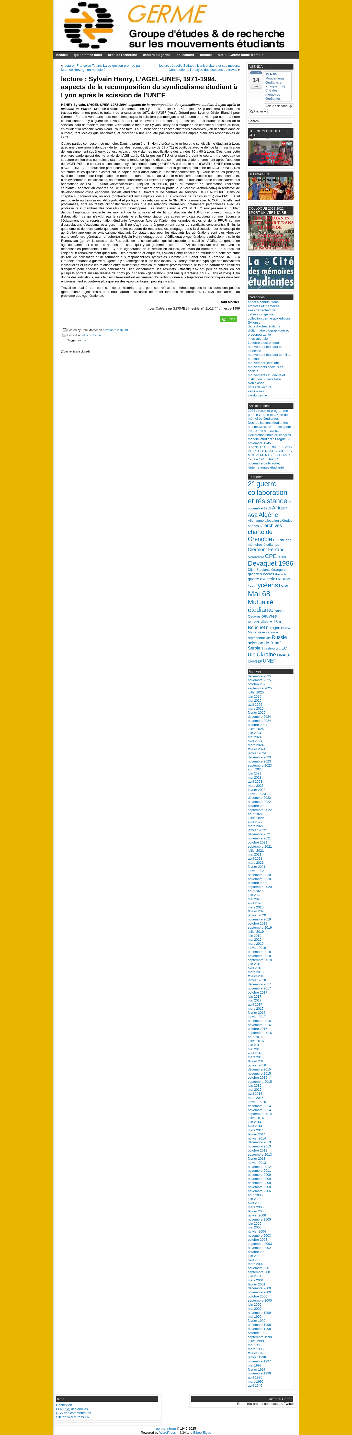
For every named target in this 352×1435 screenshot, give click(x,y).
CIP (276, 540)
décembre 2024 (259, 717)
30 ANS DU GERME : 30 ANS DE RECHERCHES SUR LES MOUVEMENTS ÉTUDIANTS (270, 451)
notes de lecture (91, 335)
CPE (271, 556)
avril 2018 (255, 968)
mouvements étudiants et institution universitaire (266, 377)
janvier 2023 (257, 794)
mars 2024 (256, 745)
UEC (283, 648)
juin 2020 (255, 895)
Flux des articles (72, 1409)
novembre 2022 (259, 802)
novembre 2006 (259, 1191)
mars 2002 (256, 1264)
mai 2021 (255, 854)
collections (185, 55)
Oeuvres (254, 616)
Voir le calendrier (279, 106)
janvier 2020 (257, 915)
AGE (253, 515)
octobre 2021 (257, 842)
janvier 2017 (257, 1017)
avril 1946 (255, 1385)
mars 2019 (256, 944)
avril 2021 (255, 858)
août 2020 (255, 891)
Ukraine (266, 654)
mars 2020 (256, 907)
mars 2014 (256, 1130)
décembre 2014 (259, 1106)
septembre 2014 (260, 1114)
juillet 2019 (256, 931)
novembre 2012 (259, 1167)
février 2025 (257, 712)
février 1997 (257, 1369)
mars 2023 (256, 786)
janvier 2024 (257, 753)
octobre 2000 (257, 1296)
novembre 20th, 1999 (117, 330)
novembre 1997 (259, 1361)
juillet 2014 (256, 1118)
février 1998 (257, 1353)
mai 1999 (255, 1316)
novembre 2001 (259, 1268)
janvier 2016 (257, 1065)
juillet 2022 (256, 818)
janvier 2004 (257, 1231)
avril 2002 (255, 1260)
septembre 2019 (260, 927)
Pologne (273, 627)
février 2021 (257, 867)
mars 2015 (256, 1098)
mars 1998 (256, 1349)
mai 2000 (255, 1309)
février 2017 (257, 1013)
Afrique (279, 507)
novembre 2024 (259, 721)
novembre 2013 (259, 1146)
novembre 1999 (259, 1313)
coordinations (256, 557)
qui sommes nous (88, 55)
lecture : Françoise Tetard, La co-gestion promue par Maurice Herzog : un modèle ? (101, 68)
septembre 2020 (260, 887)
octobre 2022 (257, 806)
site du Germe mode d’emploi (241, 55)
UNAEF (283, 655)
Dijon (252, 570)
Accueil (62, 55)
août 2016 (255, 1037)
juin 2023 (255, 773)
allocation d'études (278, 520)
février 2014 (257, 1134)
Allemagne (256, 520)
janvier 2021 (257, 871)
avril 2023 (255, 781)
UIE (252, 654)
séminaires (256, 391)
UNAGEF (255, 661)
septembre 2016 (260, 1033)
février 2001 (257, 1284)
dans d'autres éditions (264, 326)
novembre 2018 (259, 956)
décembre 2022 (259, 798)
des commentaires (73, 1413)
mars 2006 (256, 1207)
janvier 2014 (257, 1138)
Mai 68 (259, 593)
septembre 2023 (260, 765)
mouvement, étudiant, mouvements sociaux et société (265, 367)
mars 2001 (256, 1280)
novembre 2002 (259, 1248)
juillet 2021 (256, 850)
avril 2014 (255, 1126)
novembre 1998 (259, 1329)
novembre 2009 (259, 1179)
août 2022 (255, 814)
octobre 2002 (257, 1252)
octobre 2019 (257, 923)
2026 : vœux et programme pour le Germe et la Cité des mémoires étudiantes (269, 415)
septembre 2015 (260, 1082)
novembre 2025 (259, 680)
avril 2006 (255, 1203)
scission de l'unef (264, 643)
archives (273, 525)
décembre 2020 (259, 875)
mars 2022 (256, 826)
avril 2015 (255, 1094)
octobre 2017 (257, 992)
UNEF (269, 661)
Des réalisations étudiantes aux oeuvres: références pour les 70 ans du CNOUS (269, 427)
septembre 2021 (260, 846)
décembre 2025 (259, 676)
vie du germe (257, 395)
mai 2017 (255, 1000)
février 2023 (257, 790)
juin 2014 (255, 1122)
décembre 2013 (259, 1142)
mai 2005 (255, 1227)
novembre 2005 (259, 1219)
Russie (279, 637)
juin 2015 (255, 1085)
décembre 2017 (259, 984)
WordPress (167, 1432)
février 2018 (257, 976)
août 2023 (255, 769)
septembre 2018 (260, 960)
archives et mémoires (264, 306)
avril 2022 (255, 822)
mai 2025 (255, 700)
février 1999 (257, 1321)
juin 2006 (255, 1199)
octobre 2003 (257, 1240)
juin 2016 (255, 1045)
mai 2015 (255, 1089)
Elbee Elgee (202, 1432)
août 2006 (255, 1195)
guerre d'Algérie (261, 579)
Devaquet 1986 (270, 563)
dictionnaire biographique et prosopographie (268, 332)
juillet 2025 (256, 692)
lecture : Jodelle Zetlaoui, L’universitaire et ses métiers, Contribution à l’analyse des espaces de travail (199, 68)
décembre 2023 (259, 757)
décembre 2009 (259, 1175)
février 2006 (257, 1211)
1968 (267, 508)
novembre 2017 (259, 988)
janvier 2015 (257, 1102)
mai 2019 (255, 939)
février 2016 (257, 1061)
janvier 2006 (257, 1215)
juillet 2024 (256, 729)
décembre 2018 (259, 952)
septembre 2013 (260, 1154)
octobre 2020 (257, 883)
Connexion (64, 1405)
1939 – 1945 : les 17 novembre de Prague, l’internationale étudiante (266, 463)
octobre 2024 (257, 725)
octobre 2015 (257, 1077)
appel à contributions (263, 302)
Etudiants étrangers (271, 570)
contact (206, 55)
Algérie (268, 514)
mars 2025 (256, 708)
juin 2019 (255, 936)
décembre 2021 (259, 834)
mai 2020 (255, 899)
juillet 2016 (256, 1041)
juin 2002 (255, 1256)
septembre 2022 (260, 810)
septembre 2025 (260, 688)
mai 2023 (255, 777)
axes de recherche (122, 55)
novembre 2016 (259, 1025)
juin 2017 (255, 996)
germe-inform (166, 1428)
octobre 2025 (257, 684)
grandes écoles (261, 574)
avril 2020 (255, 903)
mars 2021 (256, 862)
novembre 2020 (259, 879)
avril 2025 (255, 705)
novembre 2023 (259, 761)
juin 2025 (255, 696)
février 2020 (257, 911)
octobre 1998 (257, 1333)
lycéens (267, 585)
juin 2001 (255, 1276)
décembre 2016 (259, 1021)
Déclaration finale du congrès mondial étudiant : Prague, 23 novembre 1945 (269, 439)
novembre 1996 (259, 1373)
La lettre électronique (263, 343)
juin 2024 (255, 733)
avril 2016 (255, 1053)
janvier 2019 (257, 948)
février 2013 (257, 1158)
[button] (257, 111)
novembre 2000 (259, 1292)
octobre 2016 (257, 1029)
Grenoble (280, 574)
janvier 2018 (257, 980)
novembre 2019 (259, 919)
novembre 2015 (259, 1073)
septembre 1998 (260, 1337)
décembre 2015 (259, 1069)
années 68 (256, 526)
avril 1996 (255, 1377)
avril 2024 (255, 741)
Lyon (86, 340)
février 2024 (257, 749)
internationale (258, 338)
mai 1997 (255, 1365)
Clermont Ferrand (266, 549)
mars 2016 (256, 1057)
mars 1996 (256, 1381)
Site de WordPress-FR (72, 1417)
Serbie (254, 648)
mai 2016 (255, 1049)
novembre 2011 (259, 1170)
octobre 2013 (257, 1150)
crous (282, 557)
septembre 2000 (260, 1300)
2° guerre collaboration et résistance (268, 492)
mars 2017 (256, 1008)
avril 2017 (255, 1004)
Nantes (280, 611)
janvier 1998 (257, 1357)
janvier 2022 (257, 830)
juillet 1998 (256, 1341)
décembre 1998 (259, 1325)
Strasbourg (269, 648)
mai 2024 (255, 737)
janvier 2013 (257, 1163)
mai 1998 (255, 1345)
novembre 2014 (259, 1110)
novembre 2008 (259, 1187)
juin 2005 (255, 1223)
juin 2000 (255, 1304)
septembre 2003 (260, 1244)
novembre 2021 (259, 838)
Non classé (256, 383)
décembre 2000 (259, 1288)
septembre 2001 (260, 1272)
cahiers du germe (157, 55)
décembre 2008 (259, 1183)
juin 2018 (255, 964)
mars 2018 (256, 972)
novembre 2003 (259, 1235)
